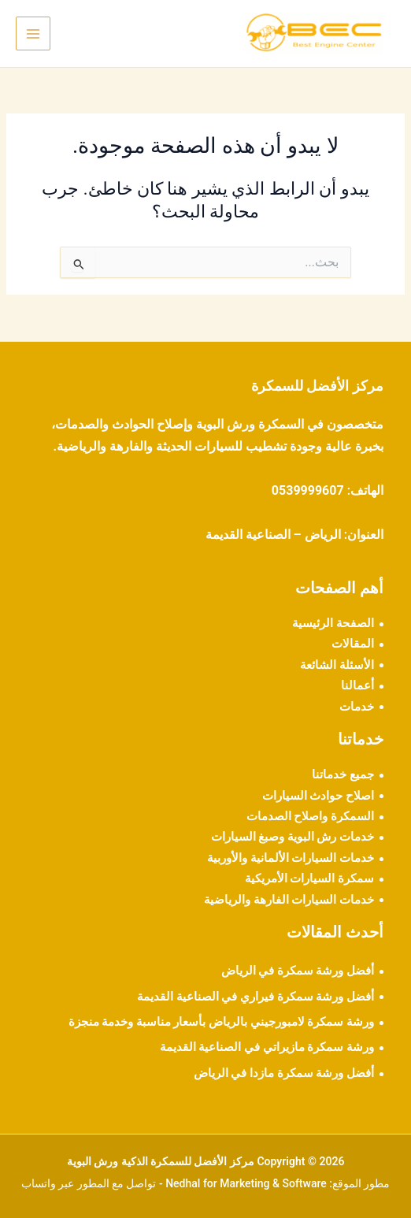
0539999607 (308, 490)
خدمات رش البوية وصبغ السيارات (293, 837)
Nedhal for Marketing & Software (246, 1183)
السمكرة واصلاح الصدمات (310, 816)
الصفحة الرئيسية (333, 623)
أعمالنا (357, 685)
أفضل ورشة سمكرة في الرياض (298, 971)
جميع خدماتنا (343, 774)
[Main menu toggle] (33, 34)
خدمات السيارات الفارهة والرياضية (289, 900)
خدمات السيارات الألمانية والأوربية (290, 858)
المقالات (352, 644)
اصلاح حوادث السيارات (318, 796)
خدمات (356, 707)
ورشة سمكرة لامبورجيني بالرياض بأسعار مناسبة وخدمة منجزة (221, 1022)
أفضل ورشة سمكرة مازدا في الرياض (284, 1073)
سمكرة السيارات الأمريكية (309, 878)
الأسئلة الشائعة (337, 665)
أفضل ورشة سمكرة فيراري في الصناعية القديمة (255, 997)
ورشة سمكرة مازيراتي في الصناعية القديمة (267, 1047)
